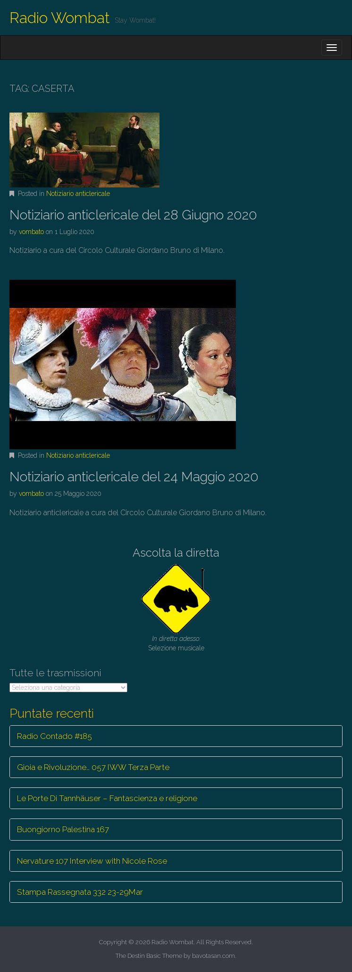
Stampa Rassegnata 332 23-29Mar (80, 892)
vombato (31, 231)
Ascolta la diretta (176, 552)
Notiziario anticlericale (78, 193)
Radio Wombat (59, 17)
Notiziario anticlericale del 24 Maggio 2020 (134, 477)
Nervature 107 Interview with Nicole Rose (92, 861)
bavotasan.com (213, 955)
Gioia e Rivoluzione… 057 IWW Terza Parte (93, 767)
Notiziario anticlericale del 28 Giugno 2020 (133, 215)
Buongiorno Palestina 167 (63, 829)
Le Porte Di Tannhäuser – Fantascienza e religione (107, 798)
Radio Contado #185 (54, 736)
